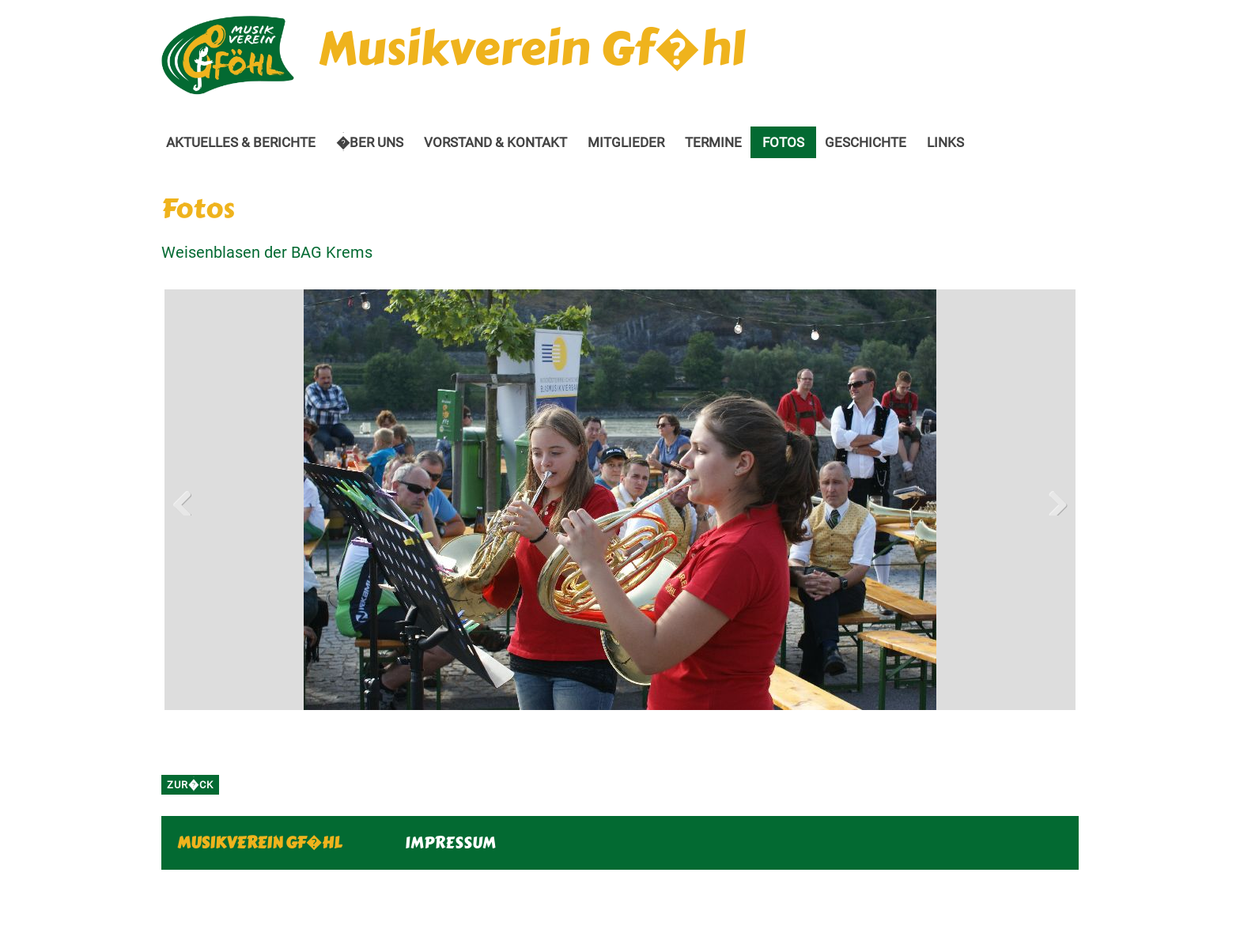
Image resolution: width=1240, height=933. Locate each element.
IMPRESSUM (450, 842)
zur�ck (190, 785)
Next (1052, 500)
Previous (188, 500)
